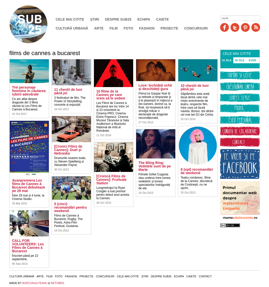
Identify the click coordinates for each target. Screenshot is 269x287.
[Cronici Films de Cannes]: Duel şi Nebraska (68, 149)
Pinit (245, 27)
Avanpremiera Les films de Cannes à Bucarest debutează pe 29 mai (28, 185)
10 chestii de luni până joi (195, 87)
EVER (252, 60)
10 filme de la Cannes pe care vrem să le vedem (110, 94)
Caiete (162, 19)
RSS (255, 27)
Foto (128, 28)
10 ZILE (227, 60)
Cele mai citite (70, 19)
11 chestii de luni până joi (68, 91)
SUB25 (34, 24)
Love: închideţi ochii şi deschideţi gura (155, 87)
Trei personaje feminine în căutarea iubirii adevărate (29, 90)
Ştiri (94, 19)
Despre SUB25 (118, 19)
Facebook (224, 27)
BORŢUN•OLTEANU (34, 283)
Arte (99, 28)
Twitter (235, 27)
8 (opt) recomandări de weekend (197, 171)
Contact (205, 276)
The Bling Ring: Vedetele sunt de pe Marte (155, 166)
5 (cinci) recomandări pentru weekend (70, 207)
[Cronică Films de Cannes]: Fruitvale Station (111, 179)
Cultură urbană (72, 28)
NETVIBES (57, 283)
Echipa (143, 19)
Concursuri (196, 28)
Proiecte (169, 28)
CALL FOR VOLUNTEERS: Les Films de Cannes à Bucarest (28, 246)
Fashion (146, 28)
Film (114, 28)
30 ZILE (239, 60)
